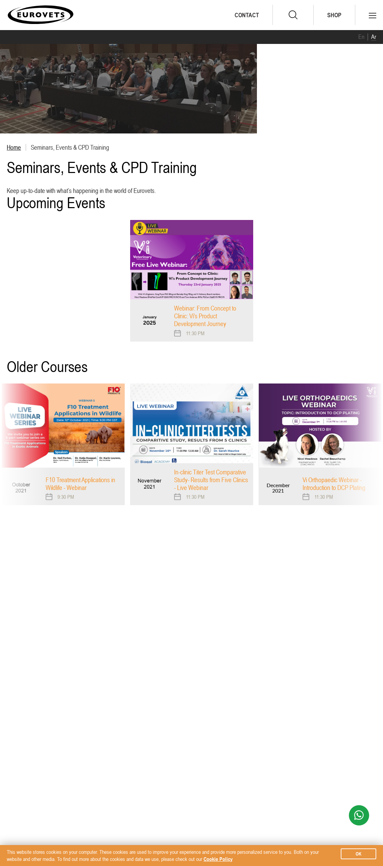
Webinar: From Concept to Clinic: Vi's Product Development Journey (205, 315)
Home (14, 147)
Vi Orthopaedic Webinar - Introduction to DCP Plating (334, 483)
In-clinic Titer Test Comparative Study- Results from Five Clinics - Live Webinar (211, 479)
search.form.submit (293, 15)
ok (358, 854)
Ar (373, 36)
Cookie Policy (218, 859)
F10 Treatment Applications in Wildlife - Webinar (80, 483)
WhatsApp (359, 815)
